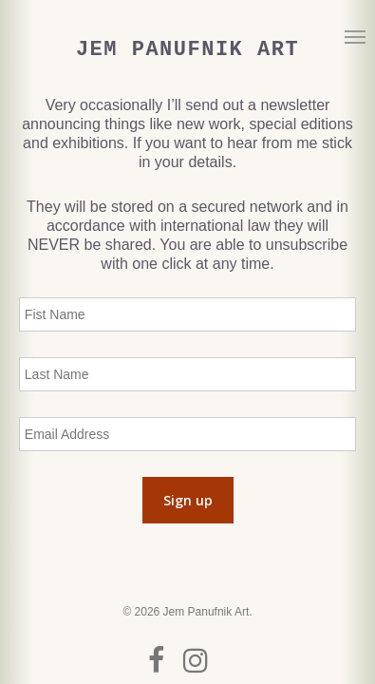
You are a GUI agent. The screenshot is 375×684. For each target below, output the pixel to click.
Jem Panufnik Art (187, 50)
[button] (355, 36)
